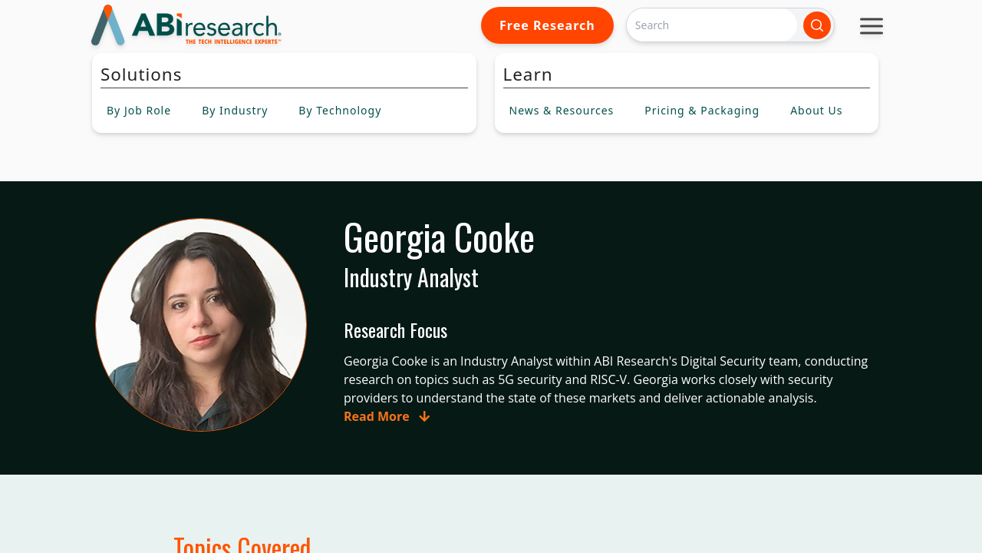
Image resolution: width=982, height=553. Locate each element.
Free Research (547, 25)
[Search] (712, 24)
